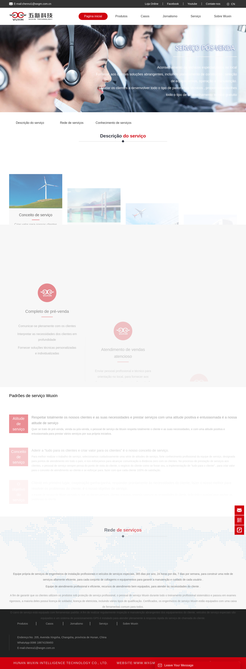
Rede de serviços (72, 122)
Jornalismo (170, 16)
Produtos (121, 16)
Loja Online (151, 3)
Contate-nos (213, 3)
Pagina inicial (93, 16)
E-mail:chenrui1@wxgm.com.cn (32, 3)
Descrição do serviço (30, 122)
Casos (145, 16)
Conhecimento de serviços (114, 122)
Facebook (173, 3)
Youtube (192, 3)
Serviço (196, 16)
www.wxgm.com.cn (152, 663)
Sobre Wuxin (222, 16)
